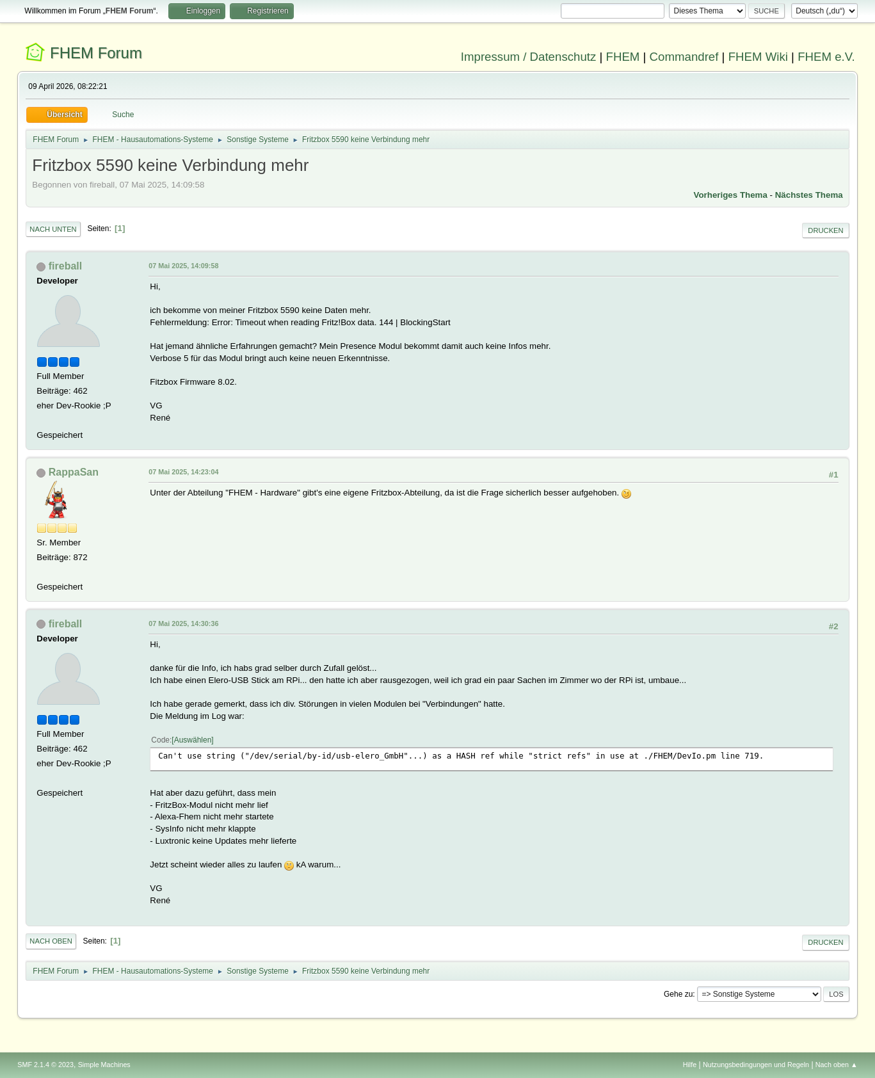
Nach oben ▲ (836, 1064)
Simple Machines (104, 1064)
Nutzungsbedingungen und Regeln (756, 1064)
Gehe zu (678, 994)
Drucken (825, 230)
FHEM (623, 56)
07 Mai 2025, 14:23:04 (183, 472)
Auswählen (193, 740)
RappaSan (74, 472)
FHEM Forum (96, 52)
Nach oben (50, 941)
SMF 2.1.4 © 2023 (45, 1064)
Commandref (684, 56)
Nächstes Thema (809, 195)
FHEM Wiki (758, 56)
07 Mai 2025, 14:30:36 (183, 623)
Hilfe (690, 1064)
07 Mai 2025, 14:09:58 (183, 266)
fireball (65, 266)
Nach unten (52, 229)
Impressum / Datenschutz (529, 56)
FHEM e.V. (826, 56)
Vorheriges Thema (730, 195)
